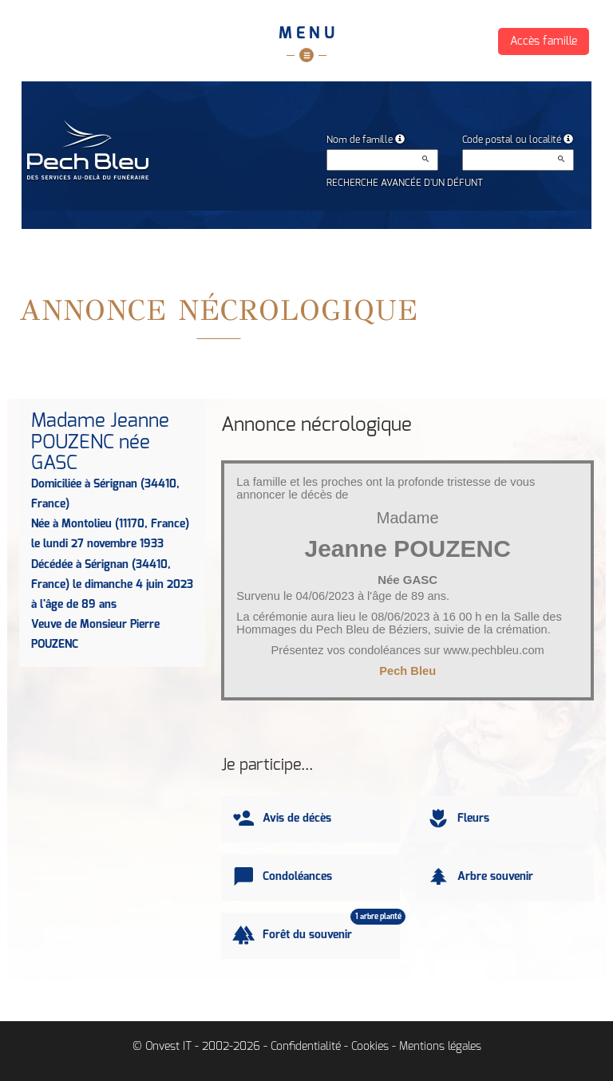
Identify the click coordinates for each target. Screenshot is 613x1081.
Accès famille (543, 41)
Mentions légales (440, 1046)
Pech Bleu (407, 671)
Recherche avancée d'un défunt (404, 182)
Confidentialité (306, 1046)
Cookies (370, 1046)
